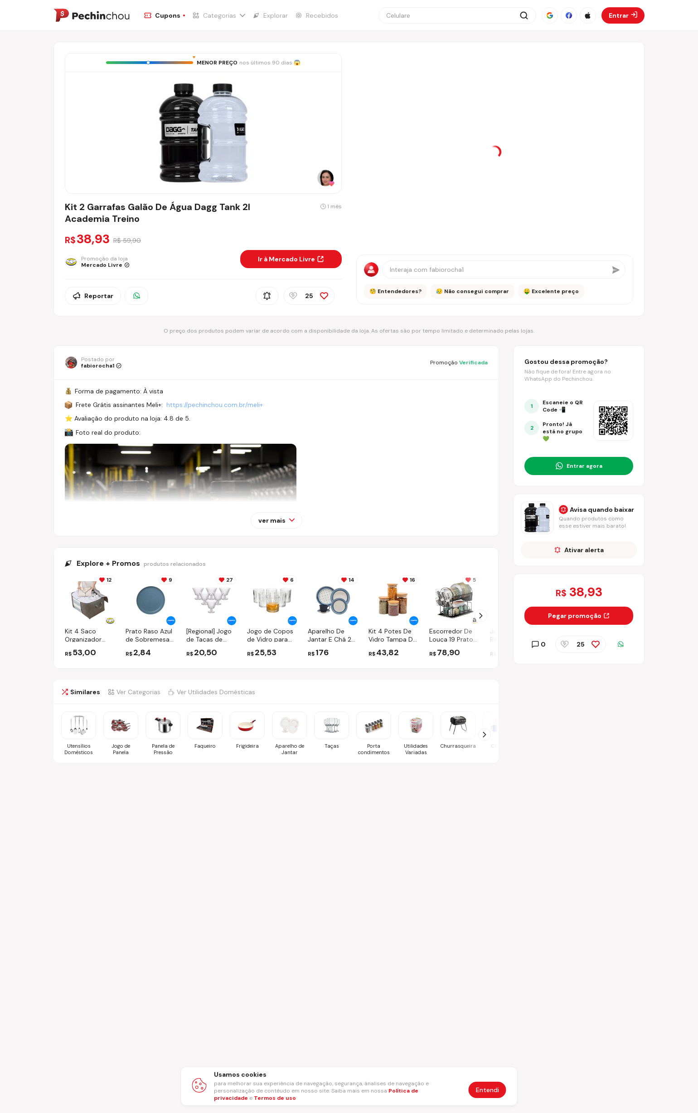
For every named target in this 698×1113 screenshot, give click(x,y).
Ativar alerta (579, 550)
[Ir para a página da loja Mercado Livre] (149, 261)
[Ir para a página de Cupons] (164, 15)
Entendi (487, 1090)
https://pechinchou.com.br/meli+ (214, 405)
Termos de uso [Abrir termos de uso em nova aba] (275, 1098)
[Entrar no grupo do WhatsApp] (578, 466)
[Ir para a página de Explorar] (270, 15)
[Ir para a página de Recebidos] (316, 15)
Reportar (93, 296)
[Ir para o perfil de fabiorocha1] (93, 362)
